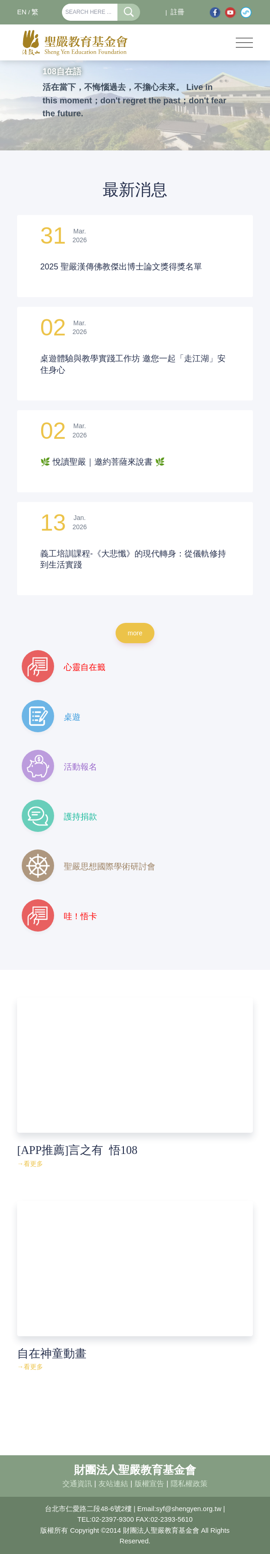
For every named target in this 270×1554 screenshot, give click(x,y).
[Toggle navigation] (244, 43)
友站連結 (113, 1484)
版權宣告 (149, 1484)
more (135, 633)
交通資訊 (77, 1484)
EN (21, 12)
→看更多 (30, 1163)
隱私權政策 (189, 1484)
